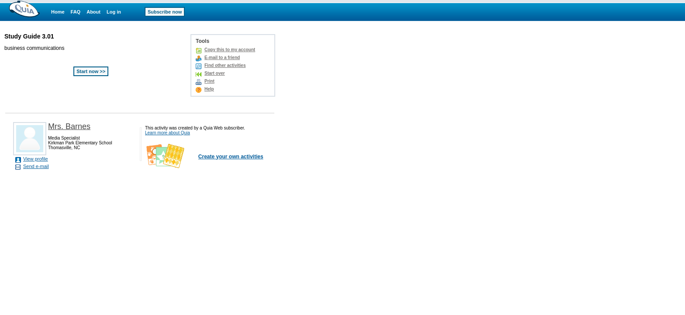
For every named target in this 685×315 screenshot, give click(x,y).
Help (209, 89)
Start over (214, 73)
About (93, 11)
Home (58, 11)
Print (209, 81)
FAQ (76, 11)
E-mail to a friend (222, 57)
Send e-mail (36, 166)
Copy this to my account (229, 49)
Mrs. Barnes (69, 126)
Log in (114, 11)
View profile (35, 158)
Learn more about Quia (167, 132)
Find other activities (225, 65)
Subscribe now (165, 11)
